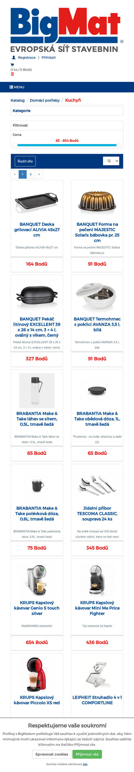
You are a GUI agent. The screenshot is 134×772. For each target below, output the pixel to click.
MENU (17, 87)
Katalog (18, 100)
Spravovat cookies (51, 754)
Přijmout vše (87, 754)
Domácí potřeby (44, 100)
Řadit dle (25, 161)
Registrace (27, 57)
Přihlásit (49, 57)
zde (85, 764)
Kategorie (21, 110)
